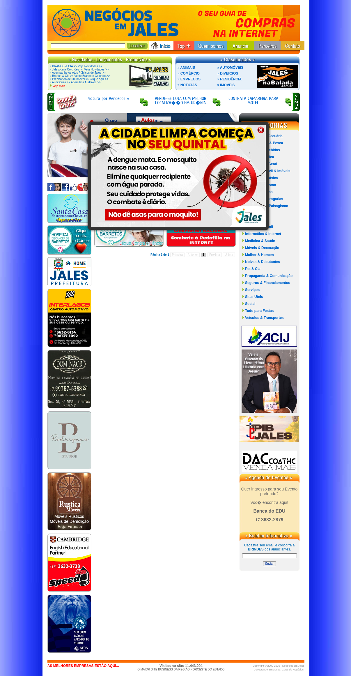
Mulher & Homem (259, 255)
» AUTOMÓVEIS (230, 68)
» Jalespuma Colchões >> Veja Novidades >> (79, 69)
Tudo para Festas (259, 311)
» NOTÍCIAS (187, 85)
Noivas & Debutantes (262, 262)
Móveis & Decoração (262, 248)
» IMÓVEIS (226, 85)
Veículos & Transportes (264, 318)
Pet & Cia (252, 269)
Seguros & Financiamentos (267, 283)
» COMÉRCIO (189, 73)
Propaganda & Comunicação (268, 276)
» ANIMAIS (186, 68)
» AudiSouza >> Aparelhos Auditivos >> (75, 82)
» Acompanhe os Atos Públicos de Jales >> (78, 72)
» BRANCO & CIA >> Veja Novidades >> (76, 66)
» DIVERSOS (227, 73)
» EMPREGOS (189, 79)
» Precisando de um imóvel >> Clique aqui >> (79, 79)
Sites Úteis (254, 297)
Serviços (252, 290)
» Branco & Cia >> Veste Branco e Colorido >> (80, 75)
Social (250, 304)
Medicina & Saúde (260, 241)
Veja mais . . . (61, 86)
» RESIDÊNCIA (229, 79)
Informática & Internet (263, 234)
